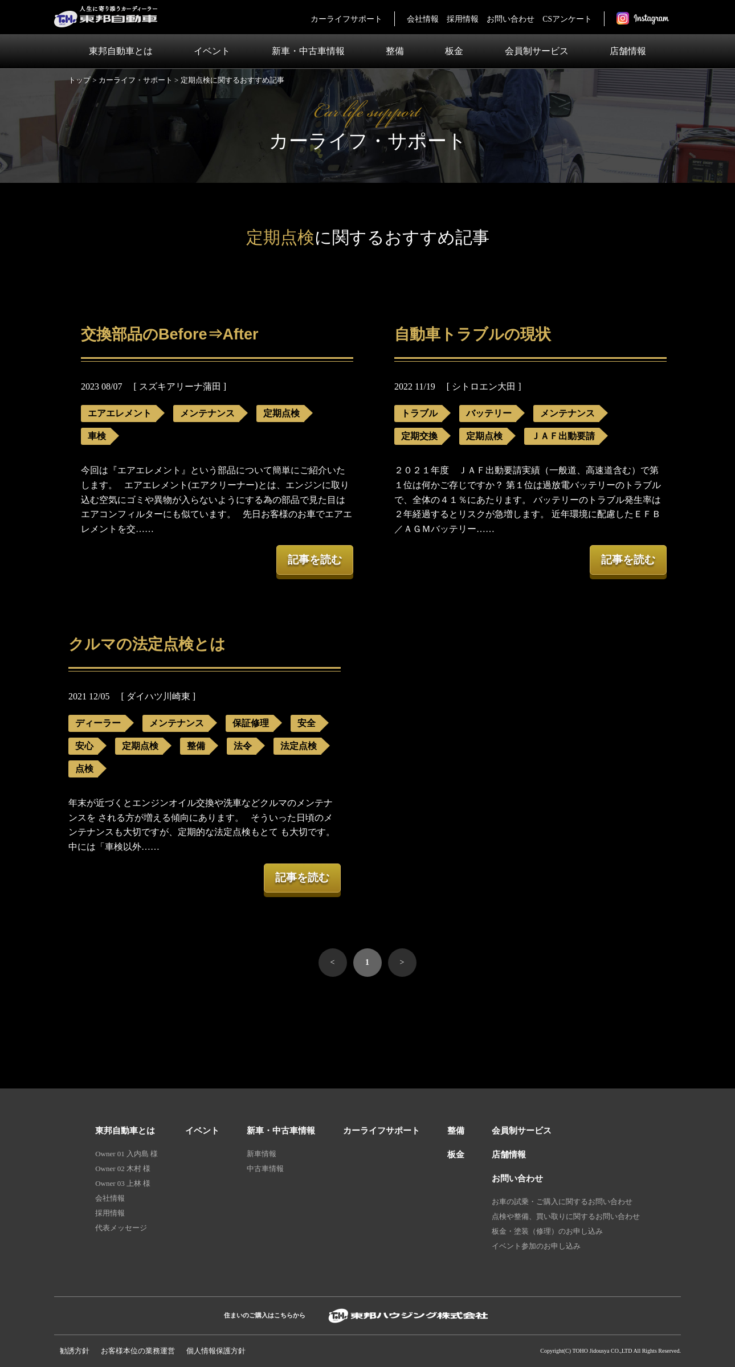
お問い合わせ (510, 19)
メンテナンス (207, 413)
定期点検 (281, 413)
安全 (306, 723)
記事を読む (315, 560)
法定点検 (298, 746)
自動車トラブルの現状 (472, 334)
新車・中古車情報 (308, 51)
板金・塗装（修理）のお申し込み (547, 1231)
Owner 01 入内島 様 (126, 1153)
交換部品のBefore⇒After (170, 334)
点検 (84, 768)
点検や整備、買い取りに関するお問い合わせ (566, 1216)
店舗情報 (628, 51)
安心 (84, 746)
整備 (395, 51)
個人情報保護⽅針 (216, 1350)
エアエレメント (120, 413)
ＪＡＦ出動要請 (563, 436)
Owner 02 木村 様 (122, 1168)
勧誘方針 (74, 1350)
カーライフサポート (346, 19)
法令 (243, 746)
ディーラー (98, 723)
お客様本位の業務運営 (138, 1350)
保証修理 (250, 723)
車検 (97, 436)
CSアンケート (567, 19)
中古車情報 (265, 1168)
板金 (454, 51)
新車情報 (261, 1153)
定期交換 (419, 436)
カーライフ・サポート (136, 80)
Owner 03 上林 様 (122, 1183)
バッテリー (489, 413)
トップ (79, 80)
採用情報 (463, 19)
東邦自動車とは (121, 51)
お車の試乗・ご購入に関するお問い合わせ (562, 1201)
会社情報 (423, 19)
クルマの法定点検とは (147, 644)
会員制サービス (537, 51)
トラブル (419, 413)
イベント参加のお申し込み (536, 1246)
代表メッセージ (121, 1227)
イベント (212, 51)
